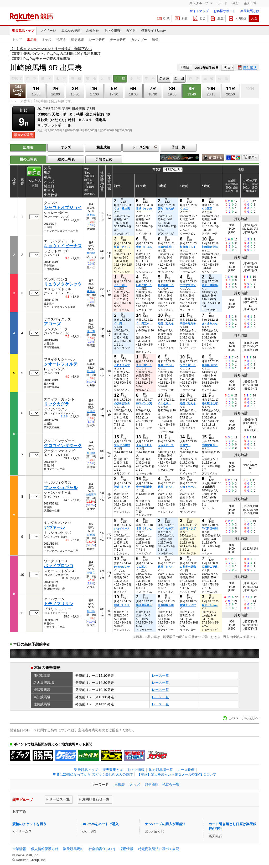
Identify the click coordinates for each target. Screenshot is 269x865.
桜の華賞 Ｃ (166, 285)
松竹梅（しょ (188, 246)
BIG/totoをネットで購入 (100, 824)
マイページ (48, 31)
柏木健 (91, 252)
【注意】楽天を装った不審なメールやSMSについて (176, 774)
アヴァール (54, 527)
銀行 (235, 3)
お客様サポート (225, 11)
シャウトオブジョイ (63, 207)
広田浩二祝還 (210, 566)
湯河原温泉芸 (144, 605)
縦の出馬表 (66, 159)
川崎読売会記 (210, 246)
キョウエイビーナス (63, 246)
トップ (17, 39)
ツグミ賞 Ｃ (188, 365)
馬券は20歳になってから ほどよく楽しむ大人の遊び (93, 774)
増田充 (91, 572)
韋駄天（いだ (188, 605)
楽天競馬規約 (73, 849)
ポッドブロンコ (58, 565)
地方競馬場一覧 (161, 770)
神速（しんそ (122, 486)
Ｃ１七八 (164, 403)
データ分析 (118, 39)
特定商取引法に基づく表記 (158, 849)
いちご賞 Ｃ (144, 285)
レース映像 (185, 770)
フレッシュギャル (60, 487)
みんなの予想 (70, 31)
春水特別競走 (144, 486)
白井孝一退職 (188, 566)
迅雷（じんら (166, 323)
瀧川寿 (91, 331)
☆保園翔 (91, 494)
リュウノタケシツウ (63, 284)
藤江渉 (91, 611)
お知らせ (92, 31)
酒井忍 (91, 214)
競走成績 (77, 39)
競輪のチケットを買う (29, 824)
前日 (186, 67)
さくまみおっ (210, 323)
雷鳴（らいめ (144, 208)
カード (222, 3)
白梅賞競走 (210, 445)
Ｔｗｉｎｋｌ (144, 445)
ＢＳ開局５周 (166, 605)
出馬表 (32, 39)
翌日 (227, 67)
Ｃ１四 (119, 323)
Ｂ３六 (185, 445)
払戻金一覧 (170, 785)
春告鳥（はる (210, 365)
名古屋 (164, 78)
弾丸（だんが (166, 208)
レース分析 (97, 39)
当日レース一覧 (18, 90)
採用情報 (126, 849)
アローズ (52, 324)
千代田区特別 (210, 528)
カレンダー (139, 39)
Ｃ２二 (185, 208)
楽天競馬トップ (23, 31)
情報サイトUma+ (153, 31)
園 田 (179, 78)
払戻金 (61, 39)
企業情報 (19, 849)
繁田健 (91, 453)
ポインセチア (166, 528)
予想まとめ (103, 159)
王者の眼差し (166, 246)
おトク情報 (112, 31)
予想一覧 (178, 147)
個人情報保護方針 (44, 849)
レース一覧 (160, 676)
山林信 (91, 411)
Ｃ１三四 (120, 285)
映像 (155, 39)
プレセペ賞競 (122, 445)
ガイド (131, 31)
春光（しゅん (144, 246)
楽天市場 (250, 3)
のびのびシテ (122, 403)
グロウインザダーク (63, 445)
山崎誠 (91, 534)
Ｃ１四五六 (144, 323)
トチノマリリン (58, 603)
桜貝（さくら (122, 246)
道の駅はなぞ (210, 403)
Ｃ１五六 (142, 566)
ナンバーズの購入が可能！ (165, 824)
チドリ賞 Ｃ (144, 365)
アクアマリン (188, 285)
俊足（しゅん (210, 605)
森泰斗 (91, 291)
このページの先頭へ (243, 718)
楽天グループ (199, 3)
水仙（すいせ (144, 528)
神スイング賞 (144, 403)
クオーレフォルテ (60, 364)
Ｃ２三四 (208, 208)
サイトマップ (199, 11)
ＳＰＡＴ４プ (122, 365)
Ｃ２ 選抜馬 (122, 208)
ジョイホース (166, 445)
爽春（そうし (166, 365)
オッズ (46, 39)
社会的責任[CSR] (102, 849)
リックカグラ (56, 404)
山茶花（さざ (188, 528)
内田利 (91, 371)
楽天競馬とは (249, 11)
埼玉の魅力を (188, 323)
